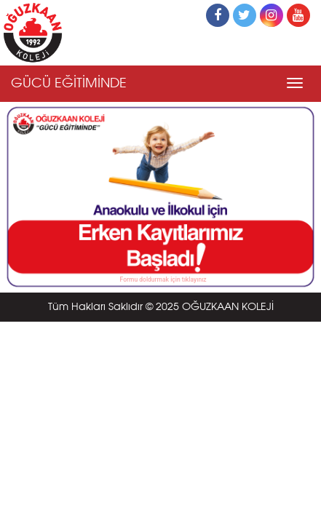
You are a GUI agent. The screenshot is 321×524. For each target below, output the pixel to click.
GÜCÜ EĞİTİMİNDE (69, 83)
